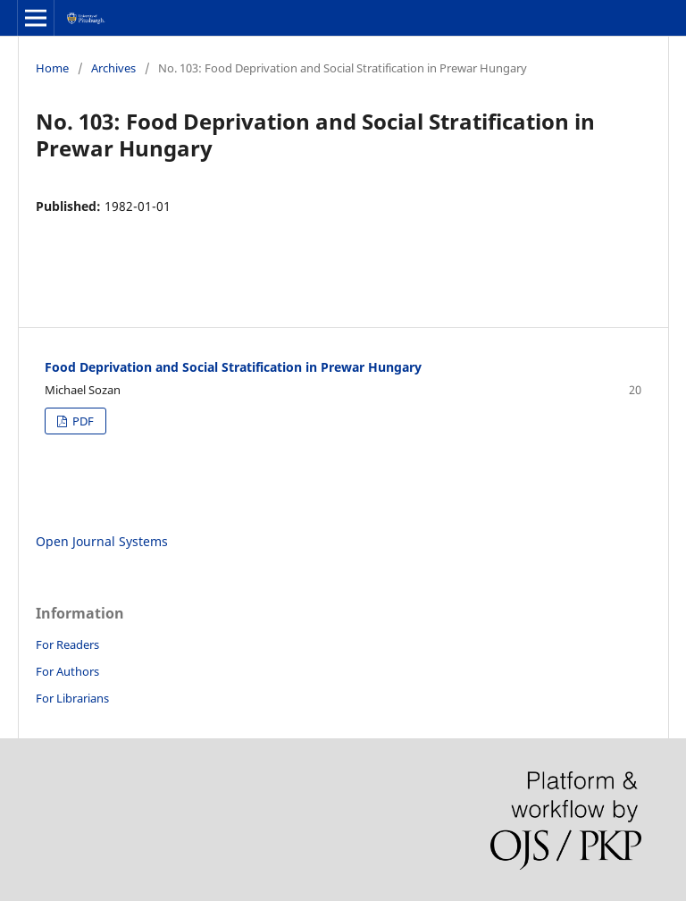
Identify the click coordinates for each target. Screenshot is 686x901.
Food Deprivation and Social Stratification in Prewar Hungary (233, 366)
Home (52, 68)
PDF (82, 421)
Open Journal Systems (102, 541)
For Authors (67, 671)
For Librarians (72, 698)
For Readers (67, 644)
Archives (113, 68)
